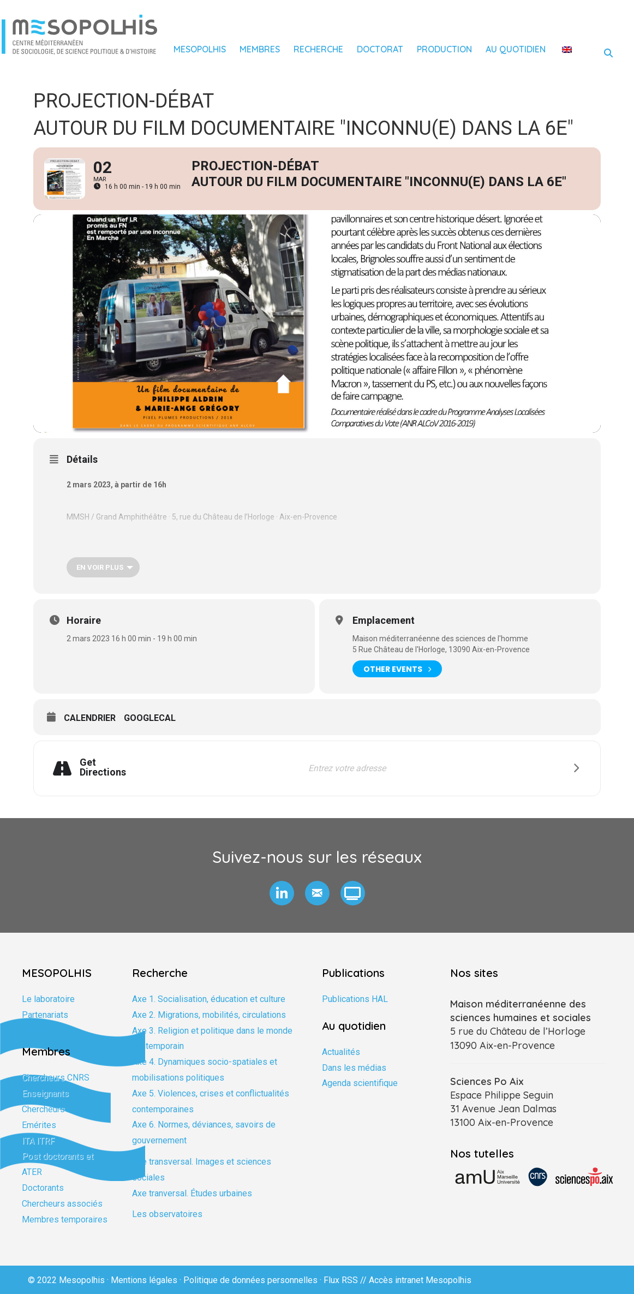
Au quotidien (516, 49)
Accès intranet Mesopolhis (420, 1280)
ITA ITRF (38, 1141)
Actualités (341, 1052)
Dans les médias (354, 1068)
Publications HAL (355, 999)
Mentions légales (144, 1280)
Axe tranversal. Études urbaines (192, 1193)
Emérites (39, 1125)
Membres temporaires (64, 1219)
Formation (41, 1030)
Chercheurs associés (62, 1203)
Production (444, 49)
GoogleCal (150, 718)
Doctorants (43, 1188)
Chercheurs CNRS (55, 1077)
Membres (260, 49)
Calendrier (90, 718)
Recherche (318, 49)
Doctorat (380, 49)
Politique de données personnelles (250, 1280)
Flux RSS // (346, 1280)
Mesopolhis (200, 49)
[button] (282, 893)
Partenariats (45, 1015)
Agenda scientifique (360, 1083)
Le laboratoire (48, 999)
